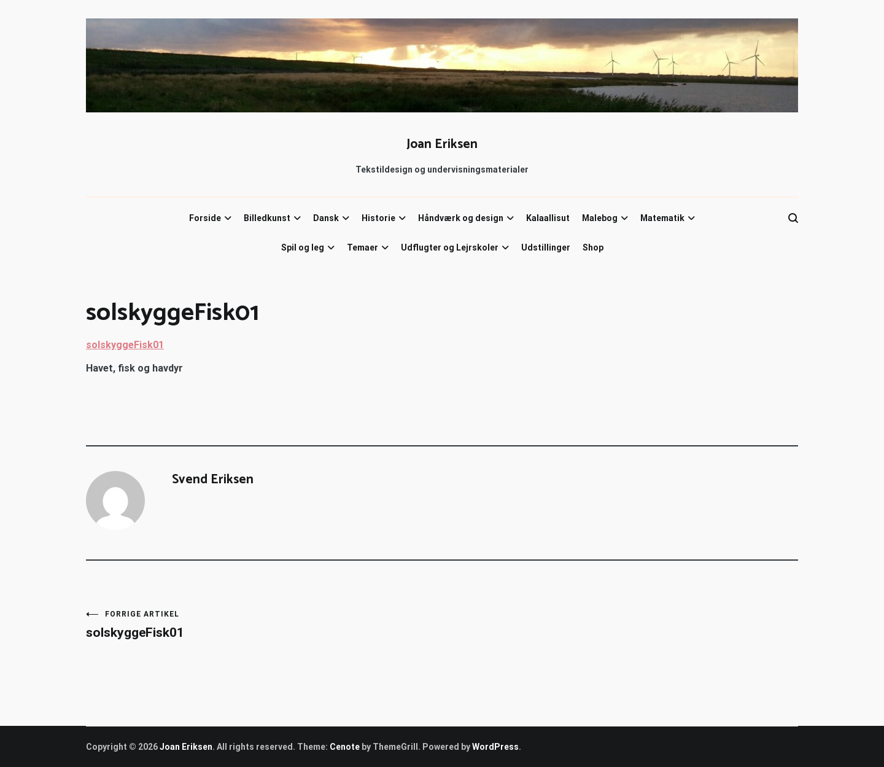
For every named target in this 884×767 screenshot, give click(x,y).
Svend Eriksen (213, 479)
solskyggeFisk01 (125, 345)
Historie (378, 218)
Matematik (662, 218)
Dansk (326, 218)
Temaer (362, 247)
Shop (593, 247)
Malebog (600, 218)
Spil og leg (302, 247)
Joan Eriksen (442, 144)
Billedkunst (267, 218)
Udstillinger (545, 247)
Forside (205, 218)
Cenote (345, 747)
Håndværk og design (460, 218)
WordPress (495, 747)
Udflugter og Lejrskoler (449, 247)
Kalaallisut (548, 218)
